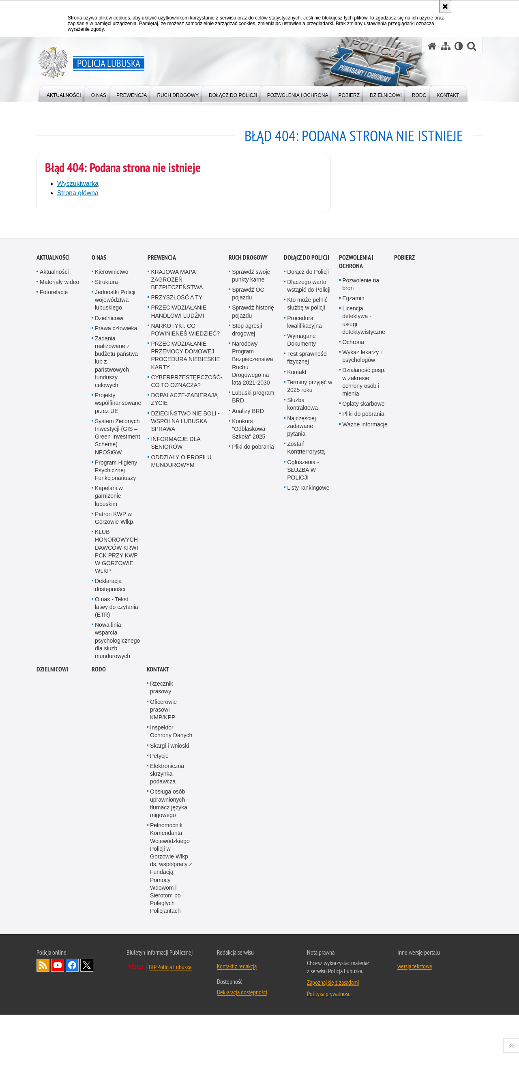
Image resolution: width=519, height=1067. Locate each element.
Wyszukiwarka (78, 183)
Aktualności (53, 774)
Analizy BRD (248, 928)
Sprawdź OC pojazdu (248, 810)
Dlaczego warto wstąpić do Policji (308, 803)
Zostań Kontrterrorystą (306, 965)
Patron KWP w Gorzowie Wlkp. (115, 1035)
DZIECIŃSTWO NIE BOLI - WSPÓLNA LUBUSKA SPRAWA (185, 938)
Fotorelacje (54, 809)
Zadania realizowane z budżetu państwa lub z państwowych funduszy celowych (116, 878)
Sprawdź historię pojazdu (253, 829)
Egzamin (353, 815)
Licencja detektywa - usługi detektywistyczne (363, 837)
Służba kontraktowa (302, 921)
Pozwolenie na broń (360, 801)
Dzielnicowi (109, 835)
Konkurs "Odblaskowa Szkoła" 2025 (248, 946)
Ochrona (353, 859)
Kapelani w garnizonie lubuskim (109, 1013)
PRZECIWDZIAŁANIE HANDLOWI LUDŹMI (178, 829)
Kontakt (296, 889)
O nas (99, 774)
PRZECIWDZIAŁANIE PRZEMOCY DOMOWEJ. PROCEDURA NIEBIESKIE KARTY (185, 873)
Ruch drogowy (248, 774)
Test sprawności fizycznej (307, 875)
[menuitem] (63, 93)
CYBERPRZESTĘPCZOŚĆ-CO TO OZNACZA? (186, 898)
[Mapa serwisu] (445, 46)
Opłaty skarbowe (363, 921)
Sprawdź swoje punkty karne (251, 792)
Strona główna (78, 192)
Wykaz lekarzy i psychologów (362, 873)
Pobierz (404, 774)
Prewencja (162, 774)
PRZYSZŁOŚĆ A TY (176, 814)
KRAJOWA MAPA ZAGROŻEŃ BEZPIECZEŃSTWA (177, 796)
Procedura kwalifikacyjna (304, 839)
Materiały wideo (59, 799)
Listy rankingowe (308, 1005)
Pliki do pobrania (253, 964)
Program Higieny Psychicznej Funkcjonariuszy (116, 987)
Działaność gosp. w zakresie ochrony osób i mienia (364, 899)
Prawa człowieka (116, 845)
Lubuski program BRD (253, 914)
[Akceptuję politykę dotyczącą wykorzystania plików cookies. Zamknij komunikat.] (445, 6)
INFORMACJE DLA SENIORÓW (175, 960)
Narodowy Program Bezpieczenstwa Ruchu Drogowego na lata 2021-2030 (252, 880)
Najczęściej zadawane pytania (301, 943)
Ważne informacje (365, 941)
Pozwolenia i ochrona (356, 778)
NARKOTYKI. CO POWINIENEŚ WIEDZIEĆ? (185, 846)
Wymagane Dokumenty (301, 857)
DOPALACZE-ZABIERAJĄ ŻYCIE (184, 916)
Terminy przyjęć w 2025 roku (309, 903)
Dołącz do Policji (306, 774)
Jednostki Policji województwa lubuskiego (115, 817)
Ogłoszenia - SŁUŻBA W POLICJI (303, 987)
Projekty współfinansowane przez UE (118, 920)
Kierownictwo (111, 788)
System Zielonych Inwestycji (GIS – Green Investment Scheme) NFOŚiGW (117, 953)
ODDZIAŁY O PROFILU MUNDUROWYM (181, 978)
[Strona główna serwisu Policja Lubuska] (432, 46)
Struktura (106, 799)
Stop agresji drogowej (247, 846)
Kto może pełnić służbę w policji (307, 821)
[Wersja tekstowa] (459, 46)
